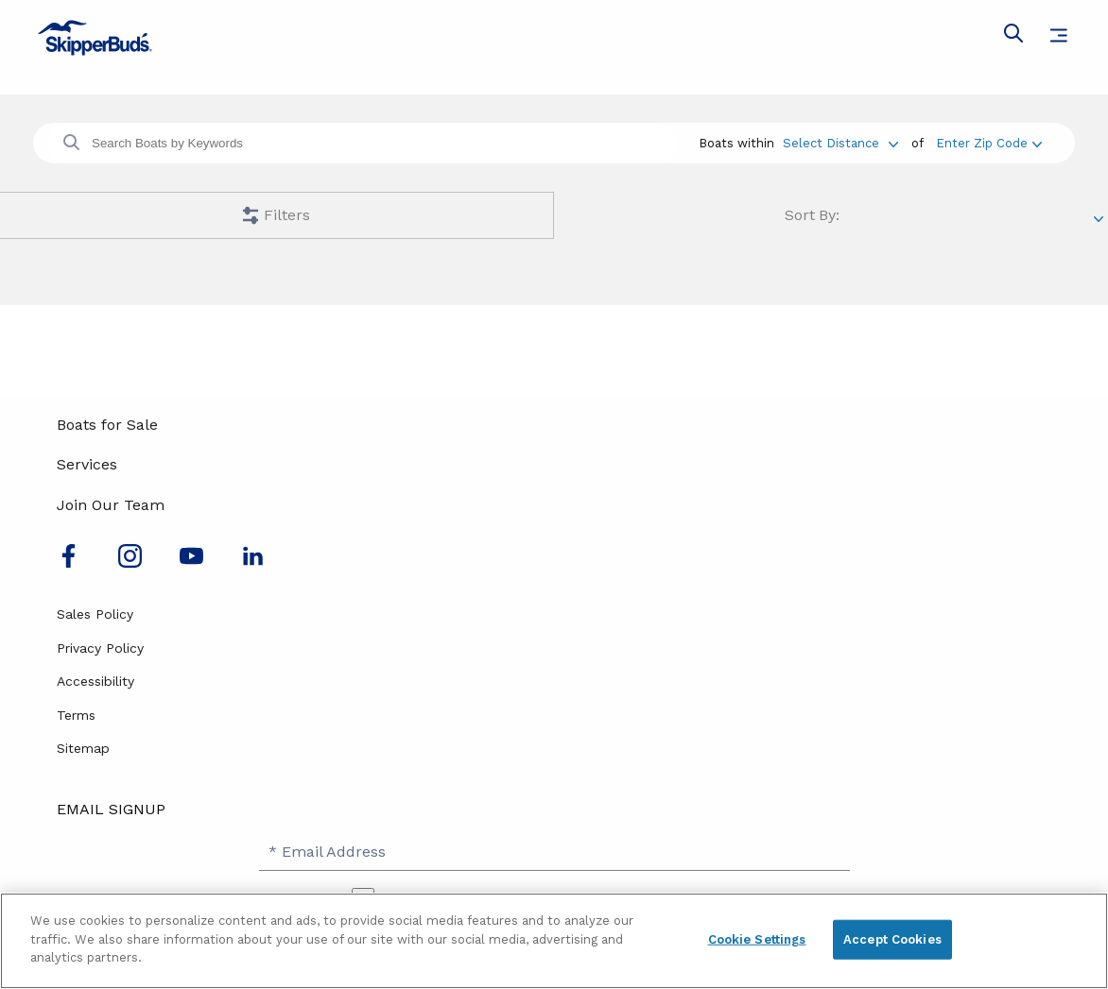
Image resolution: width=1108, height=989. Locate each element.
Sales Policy (95, 614)
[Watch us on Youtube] (191, 562)
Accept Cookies (892, 939)
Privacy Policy (100, 648)
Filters (287, 215)
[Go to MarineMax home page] (554, 38)
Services (87, 464)
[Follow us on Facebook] (68, 562)
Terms (76, 715)
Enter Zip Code (982, 143)
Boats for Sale (107, 425)
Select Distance (831, 143)
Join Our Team (110, 505)
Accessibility (95, 681)
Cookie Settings (757, 939)
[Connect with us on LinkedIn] (253, 562)
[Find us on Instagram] (130, 562)
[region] (554, 941)
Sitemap (83, 748)
